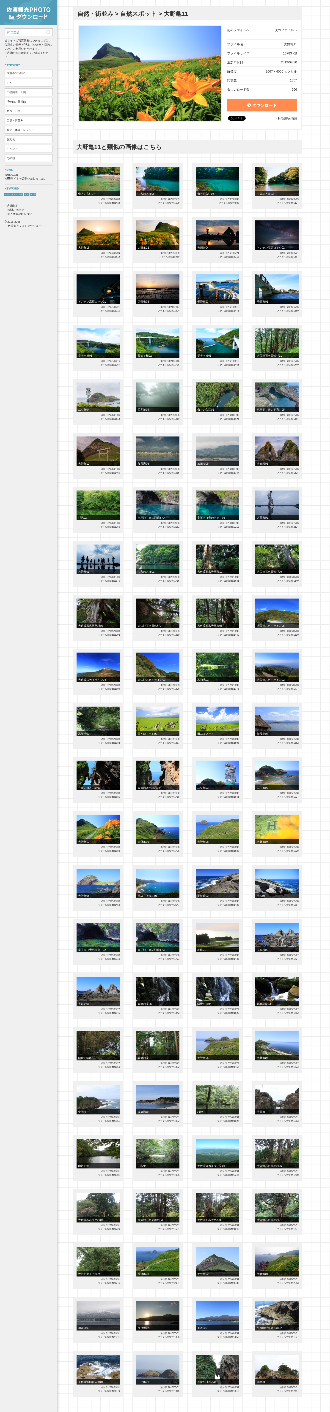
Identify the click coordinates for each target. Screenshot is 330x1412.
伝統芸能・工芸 (16, 92)
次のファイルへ (286, 30)
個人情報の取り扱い (19, 214)
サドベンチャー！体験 (13, 194)
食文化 (11, 139)
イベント (12, 148)
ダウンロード (262, 105)
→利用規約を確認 (286, 118)
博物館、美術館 (16, 101)
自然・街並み (15, 120)
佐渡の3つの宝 (16, 73)
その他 (11, 158)
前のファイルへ (238, 30)
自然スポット (138, 13)
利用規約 (12, 205)
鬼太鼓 (33, 194)
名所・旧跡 (13, 111)
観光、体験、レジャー (20, 130)
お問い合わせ (15, 209)
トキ (9, 82)
